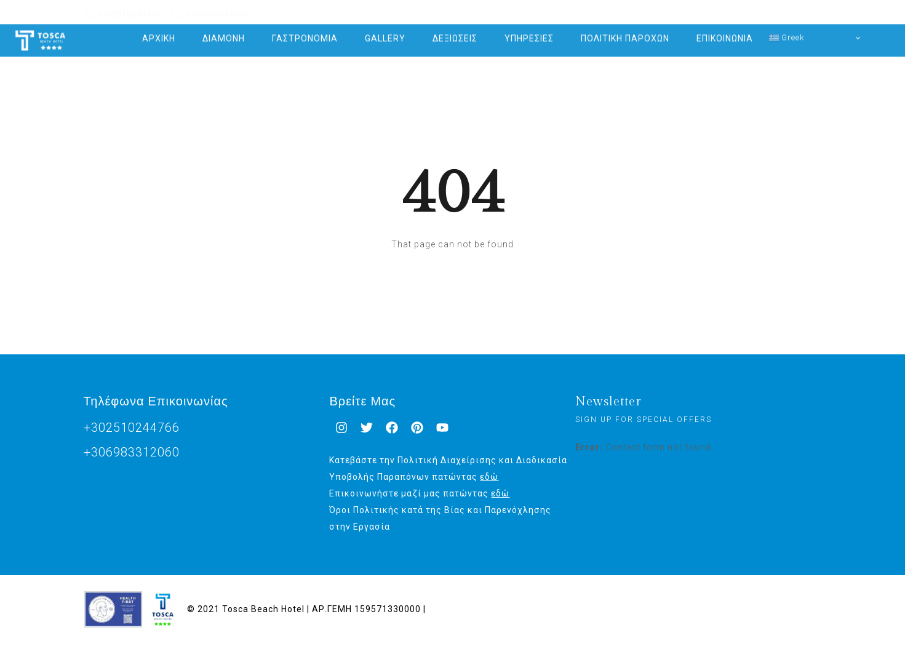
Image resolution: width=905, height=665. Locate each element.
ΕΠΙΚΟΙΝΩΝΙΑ (724, 34)
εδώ (489, 477)
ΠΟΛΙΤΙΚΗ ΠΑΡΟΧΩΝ (625, 34)
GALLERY (385, 34)
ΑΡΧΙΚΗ (158, 34)
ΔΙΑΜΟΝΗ (223, 34)
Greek (787, 33)
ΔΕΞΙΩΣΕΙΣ (455, 34)
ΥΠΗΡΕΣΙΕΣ (529, 34)
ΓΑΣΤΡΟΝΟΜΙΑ (305, 34)
